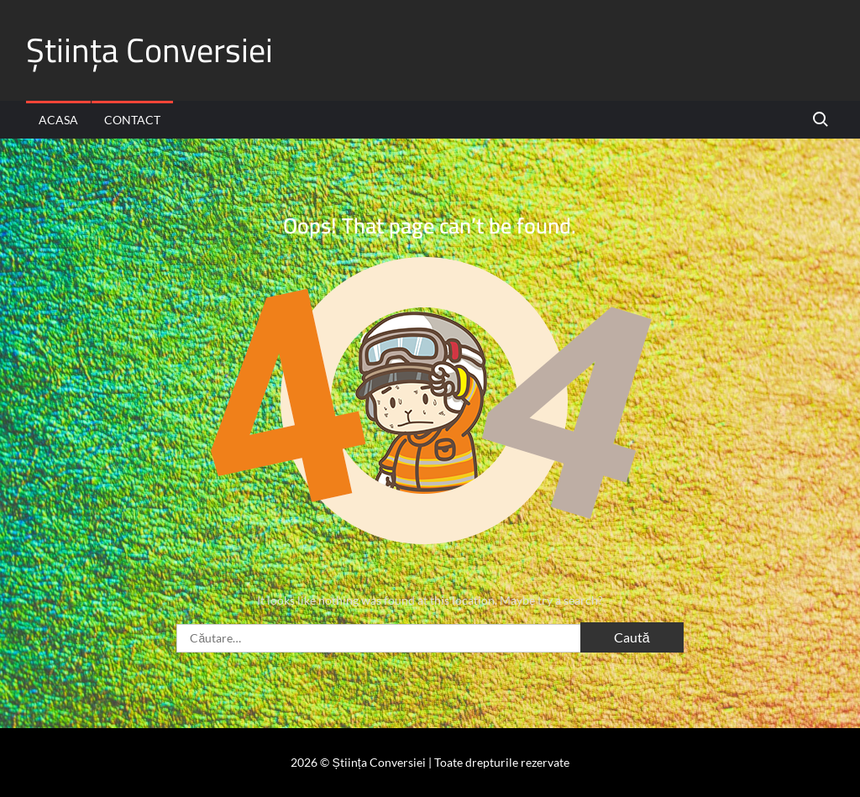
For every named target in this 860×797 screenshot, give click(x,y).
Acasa (58, 120)
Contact (132, 120)
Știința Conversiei (149, 49)
